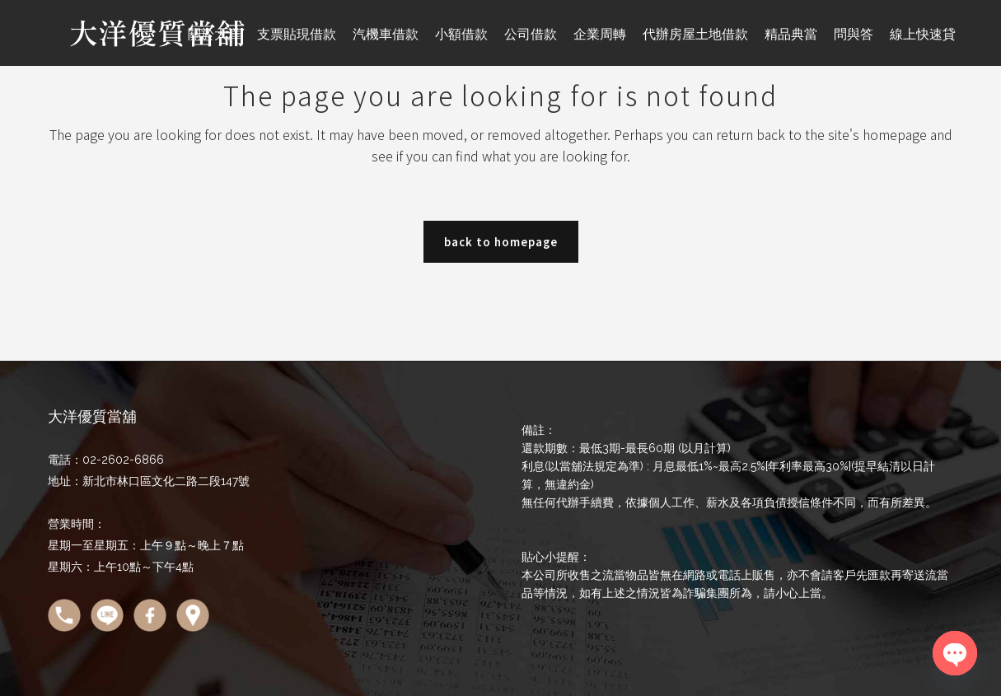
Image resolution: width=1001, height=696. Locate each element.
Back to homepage (501, 242)
